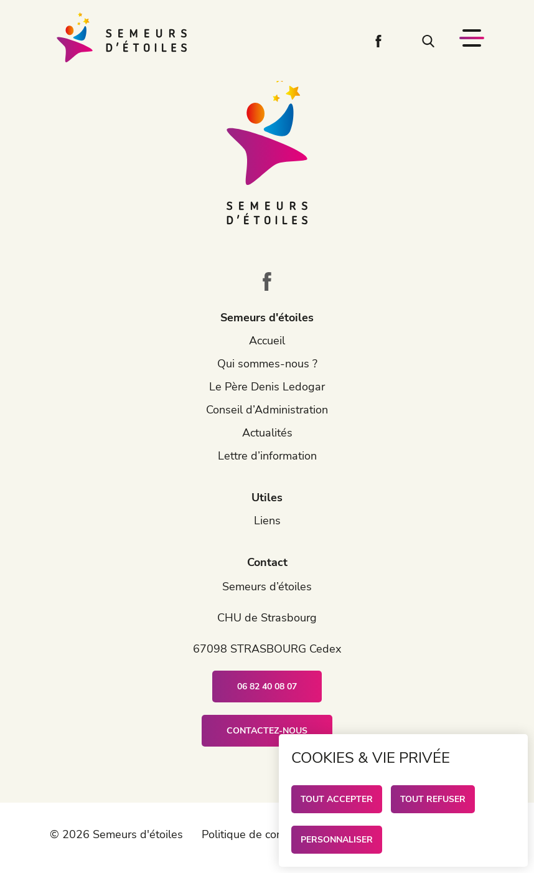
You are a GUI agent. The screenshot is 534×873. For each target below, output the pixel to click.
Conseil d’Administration (267, 409)
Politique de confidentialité (269, 834)
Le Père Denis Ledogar (267, 386)
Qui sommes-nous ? (267, 363)
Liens (267, 520)
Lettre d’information (267, 455)
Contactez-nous (267, 731)
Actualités (267, 432)
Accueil (267, 340)
